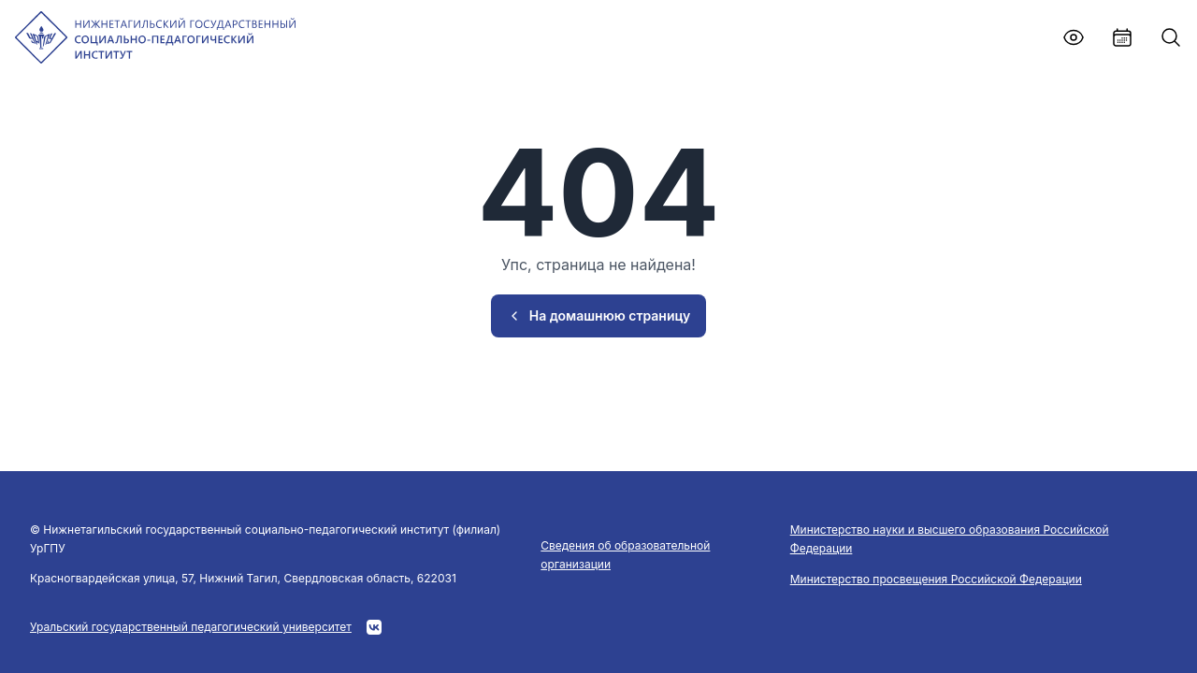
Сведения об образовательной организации (625, 554)
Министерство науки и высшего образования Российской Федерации (949, 539)
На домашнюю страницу (599, 315)
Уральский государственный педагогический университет (191, 627)
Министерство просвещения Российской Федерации (936, 579)
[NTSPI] (155, 37)
